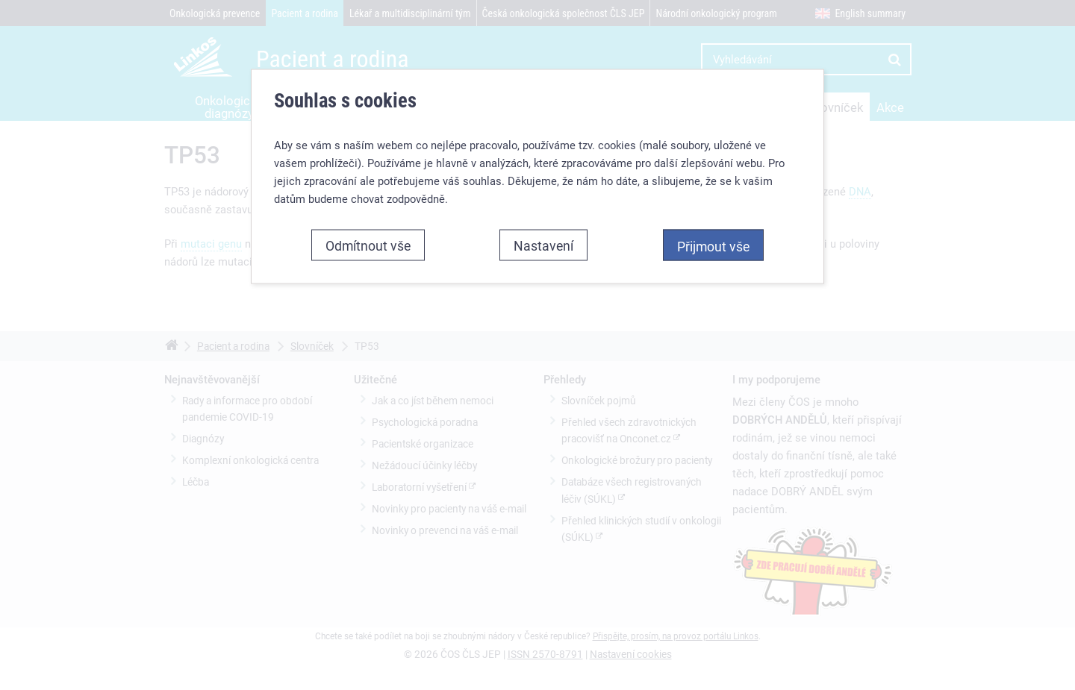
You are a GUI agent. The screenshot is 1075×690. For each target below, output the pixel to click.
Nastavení (543, 245)
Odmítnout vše (368, 245)
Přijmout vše (713, 245)
